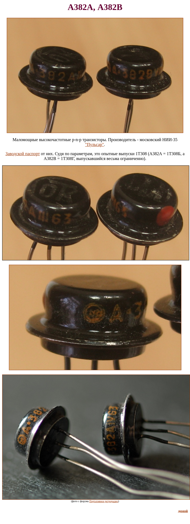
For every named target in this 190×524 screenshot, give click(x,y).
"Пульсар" (94, 144)
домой (183, 511)
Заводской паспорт (22, 153)
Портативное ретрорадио (103, 501)
